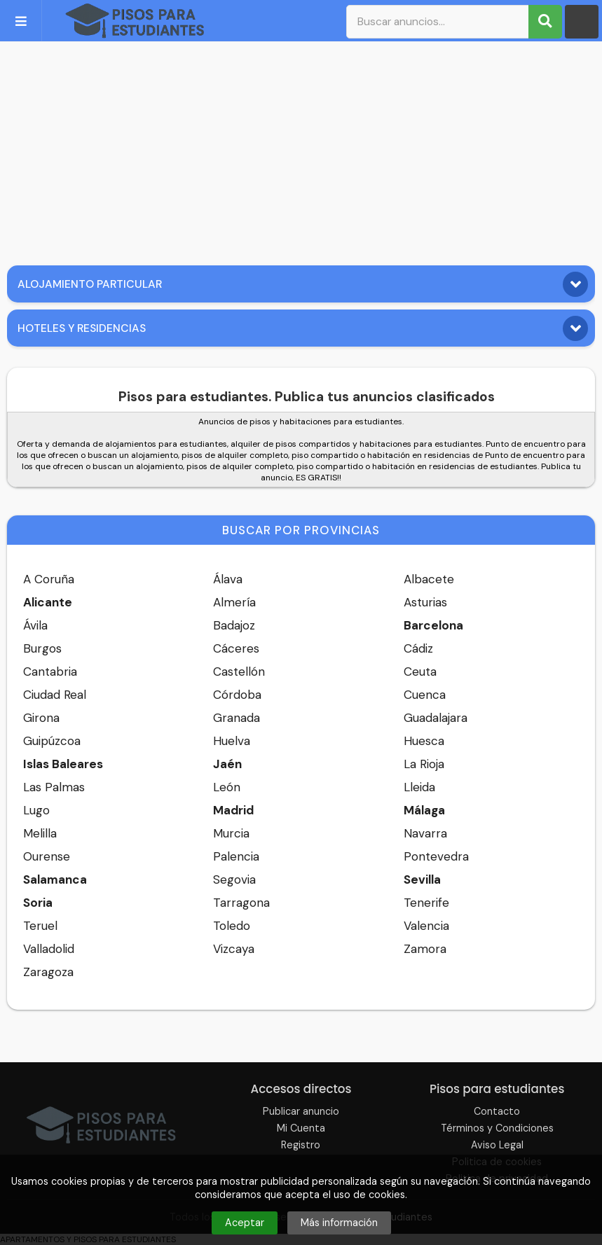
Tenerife (426, 902)
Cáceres (236, 648)
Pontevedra (436, 856)
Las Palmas (54, 787)
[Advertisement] (301, 150)
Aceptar (244, 1222)
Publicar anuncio (301, 1111)
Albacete (429, 579)
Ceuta (420, 671)
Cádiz (418, 648)
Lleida (419, 787)
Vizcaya (233, 949)
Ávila (35, 625)
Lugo (36, 810)
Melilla (40, 833)
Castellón (239, 671)
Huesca (424, 741)
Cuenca (425, 694)
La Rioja (424, 764)
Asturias (425, 602)
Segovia (234, 879)
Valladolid (48, 949)
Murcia (231, 833)
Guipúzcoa (52, 741)
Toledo (231, 925)
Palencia (236, 856)
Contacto (497, 1111)
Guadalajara (435, 717)
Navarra (425, 833)
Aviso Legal (497, 1145)
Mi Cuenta (301, 1128)
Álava (227, 579)
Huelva (231, 741)
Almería (234, 602)
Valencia (426, 925)
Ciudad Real (54, 694)
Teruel (40, 925)
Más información (339, 1222)
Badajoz (234, 625)
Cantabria (50, 671)
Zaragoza (48, 972)
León (226, 787)
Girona (41, 717)
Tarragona (241, 902)
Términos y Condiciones (497, 1128)
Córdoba (237, 694)
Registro (300, 1145)
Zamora (425, 949)
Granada (236, 717)
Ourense (46, 856)
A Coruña (48, 579)
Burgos (42, 648)
